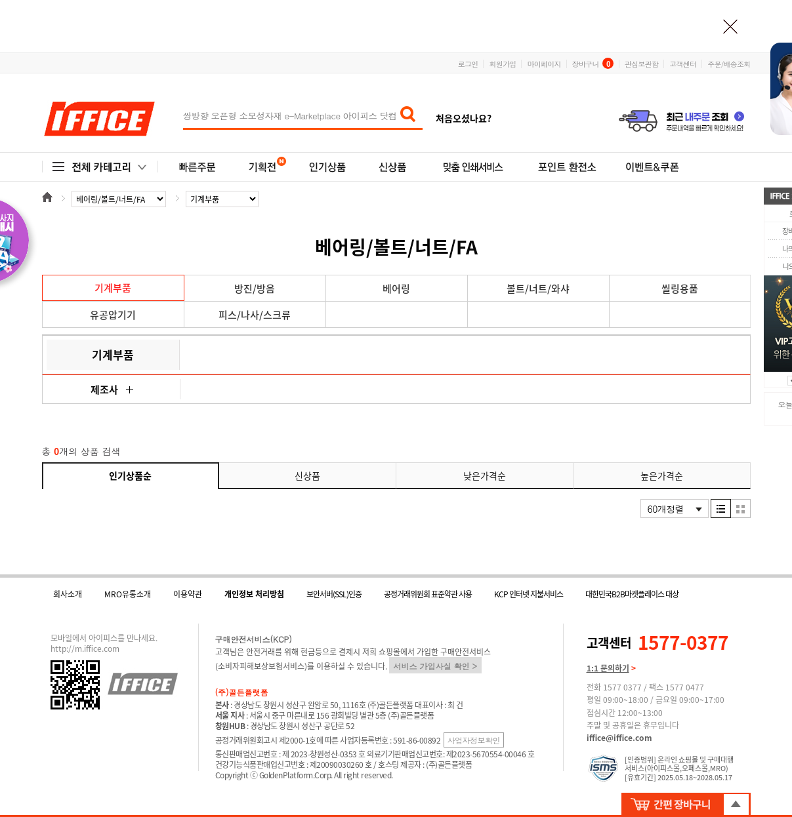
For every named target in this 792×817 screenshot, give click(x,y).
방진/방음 (254, 288)
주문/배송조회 (728, 63)
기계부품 (112, 288)
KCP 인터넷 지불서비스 (528, 594)
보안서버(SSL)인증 (334, 594)
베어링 (396, 288)
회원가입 (502, 63)
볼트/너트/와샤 (538, 288)
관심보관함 (641, 63)
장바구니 (593, 63)
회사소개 (67, 594)
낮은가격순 (484, 475)
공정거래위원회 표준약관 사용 (428, 594)
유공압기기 (113, 315)
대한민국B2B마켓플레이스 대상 (631, 594)
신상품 (307, 475)
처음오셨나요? (463, 118)
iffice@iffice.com (619, 738)
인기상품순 (130, 475)
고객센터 (682, 63)
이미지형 (740, 508)
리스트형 (721, 508)
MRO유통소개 (127, 594)
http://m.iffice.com (85, 648)
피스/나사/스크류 (255, 315)
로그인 (468, 63)
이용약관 (187, 594)
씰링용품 (679, 288)
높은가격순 (661, 475)
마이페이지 (543, 63)
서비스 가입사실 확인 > (436, 665)
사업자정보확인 (474, 740)
